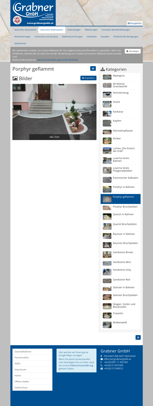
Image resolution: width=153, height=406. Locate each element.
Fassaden (105, 36)
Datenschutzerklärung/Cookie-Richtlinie (57, 59)
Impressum (20, 369)
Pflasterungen (91, 29)
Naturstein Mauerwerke (25, 29)
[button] (18, 112)
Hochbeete (92, 36)
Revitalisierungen (22, 36)
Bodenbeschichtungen (72, 36)
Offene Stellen (22, 381)
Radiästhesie (20, 43)
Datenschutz (21, 387)
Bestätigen (133, 51)
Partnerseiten (22, 357)
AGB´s (18, 363)
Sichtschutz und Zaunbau (46, 36)
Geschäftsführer (23, 351)
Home (18, 375)
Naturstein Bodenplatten (51, 29)
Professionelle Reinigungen (125, 36)
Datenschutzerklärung (81, 365)
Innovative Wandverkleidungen (116, 29)
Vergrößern (88, 78)
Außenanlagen (74, 29)
